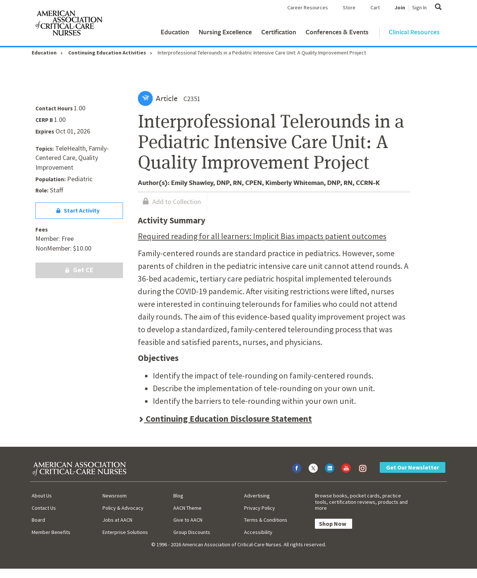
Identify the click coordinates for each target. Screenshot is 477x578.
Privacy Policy (259, 508)
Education (175, 32)
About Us (42, 495)
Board (38, 519)
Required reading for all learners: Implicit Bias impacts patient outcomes (262, 236)
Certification (278, 32)
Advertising (257, 495)
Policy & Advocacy (122, 508)
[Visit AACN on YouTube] (346, 468)
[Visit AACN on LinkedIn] (329, 468)
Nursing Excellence (225, 32)
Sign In (419, 7)
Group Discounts (191, 532)
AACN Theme (187, 508)
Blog (178, 495)
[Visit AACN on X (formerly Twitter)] (313, 468)
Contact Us (44, 508)
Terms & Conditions (265, 519)
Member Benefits (51, 532)
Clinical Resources (414, 32)
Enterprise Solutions (125, 532)
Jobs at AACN (117, 519)
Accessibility (258, 532)
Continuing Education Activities (107, 52)
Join (400, 7)
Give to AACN (187, 519)
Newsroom (114, 495)
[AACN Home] (68, 24)
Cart (375, 7)
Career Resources (307, 7)
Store (349, 7)
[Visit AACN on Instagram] (362, 468)
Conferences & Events (337, 32)
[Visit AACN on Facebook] (296, 468)
